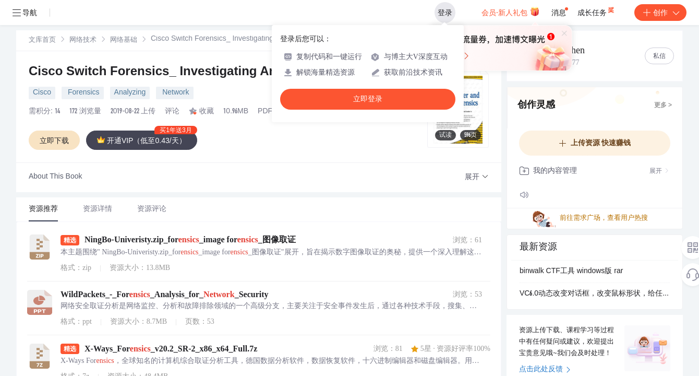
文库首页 (42, 40)
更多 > (663, 105)
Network (174, 93)
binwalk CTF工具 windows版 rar (571, 271)
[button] (477, 177)
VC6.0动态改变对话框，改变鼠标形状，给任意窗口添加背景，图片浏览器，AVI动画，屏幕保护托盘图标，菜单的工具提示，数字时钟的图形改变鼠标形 (595, 294)
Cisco (42, 93)
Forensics (83, 93)
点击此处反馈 (545, 369)
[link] (42, 40)
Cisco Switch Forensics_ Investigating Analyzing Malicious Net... (221, 72)
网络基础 (123, 40)
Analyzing (130, 93)
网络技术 (83, 40)
